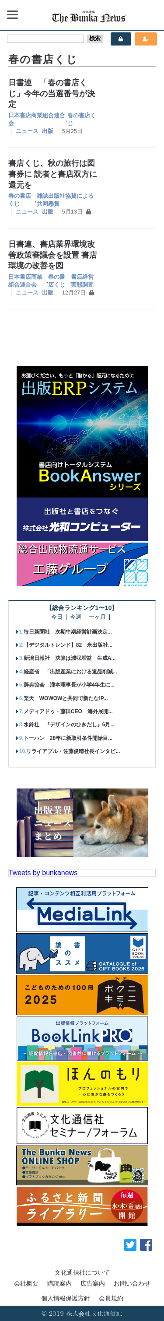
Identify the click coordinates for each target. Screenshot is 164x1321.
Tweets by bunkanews (43, 872)
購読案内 (59, 1283)
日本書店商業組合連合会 (36, 119)
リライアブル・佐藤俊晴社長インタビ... (73, 751)
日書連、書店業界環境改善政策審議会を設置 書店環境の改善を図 (52, 255)
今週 (75, 617)
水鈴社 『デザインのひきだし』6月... (69, 725)
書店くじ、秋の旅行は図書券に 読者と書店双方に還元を (52, 174)
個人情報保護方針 (65, 1298)
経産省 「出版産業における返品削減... (70, 672)
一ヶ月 (97, 617)
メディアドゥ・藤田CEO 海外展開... (68, 711)
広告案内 (92, 1283)
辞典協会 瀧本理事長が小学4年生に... (69, 685)
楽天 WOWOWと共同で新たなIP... (66, 698)
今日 (57, 617)
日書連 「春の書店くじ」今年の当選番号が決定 (51, 93)
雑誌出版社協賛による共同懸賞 (65, 200)
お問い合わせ (132, 1283)
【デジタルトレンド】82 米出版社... (68, 645)
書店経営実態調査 (82, 280)
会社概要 (26, 1283)
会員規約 (111, 1298)
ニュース (27, 131)
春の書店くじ (81, 119)
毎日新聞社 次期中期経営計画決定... (68, 632)
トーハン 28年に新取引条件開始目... (68, 738)
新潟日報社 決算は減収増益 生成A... (70, 658)
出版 (47, 131)
